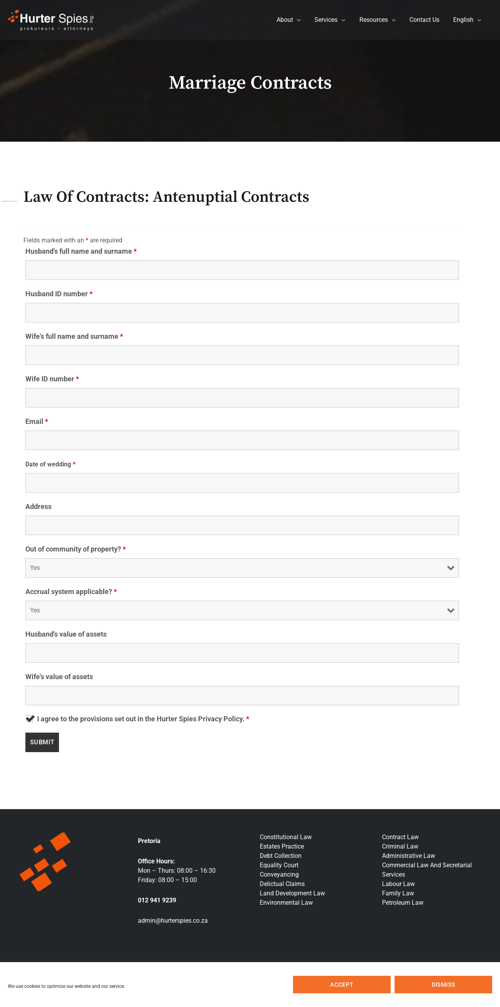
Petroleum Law (402, 902)
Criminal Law (400, 846)
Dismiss (443, 984)
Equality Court (279, 865)
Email (36, 421)
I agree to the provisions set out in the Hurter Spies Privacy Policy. (143, 719)
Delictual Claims (282, 884)
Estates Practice (282, 846)
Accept (341, 984)
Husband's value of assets (66, 634)
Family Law (398, 893)
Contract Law (400, 837)
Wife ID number (52, 379)
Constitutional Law (286, 837)
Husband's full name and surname (81, 251)
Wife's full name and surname (74, 336)
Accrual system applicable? (71, 591)
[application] (303, 19)
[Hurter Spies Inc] (51, 19)
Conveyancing (279, 874)
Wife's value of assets (59, 677)
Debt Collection (281, 855)
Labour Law (398, 884)
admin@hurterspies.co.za (173, 920)
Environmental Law (286, 902)
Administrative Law (408, 855)
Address (38, 506)
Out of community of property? (75, 549)
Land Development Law (292, 893)
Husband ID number (59, 294)
